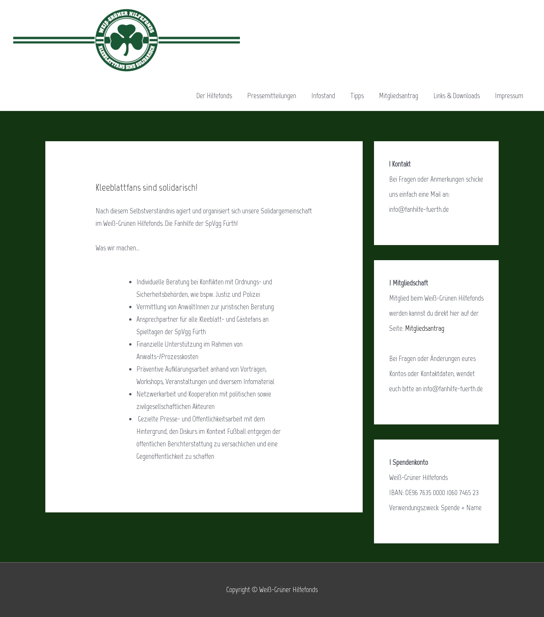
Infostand (323, 95)
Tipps (357, 95)
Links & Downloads (456, 95)
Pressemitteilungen (271, 95)
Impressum (509, 95)
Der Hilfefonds (214, 95)
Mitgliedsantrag (398, 95)
